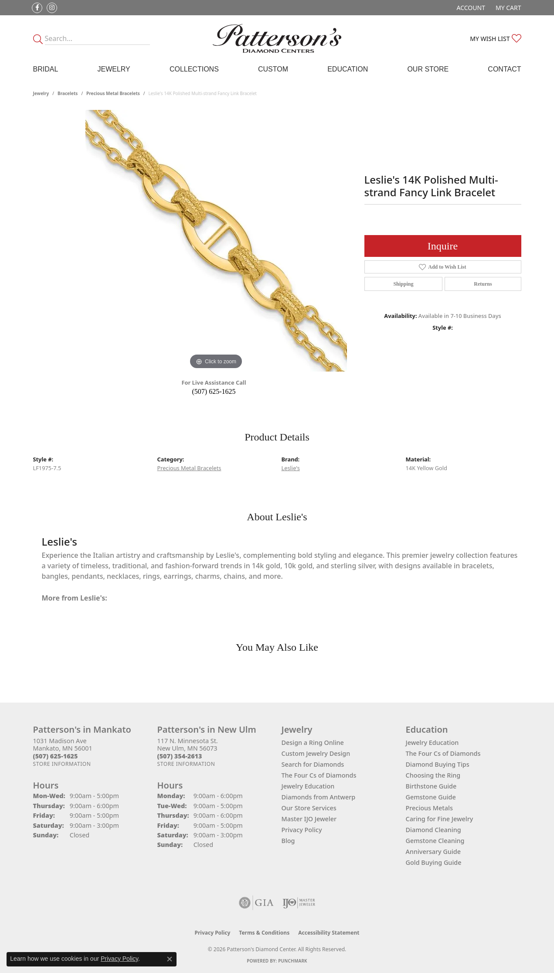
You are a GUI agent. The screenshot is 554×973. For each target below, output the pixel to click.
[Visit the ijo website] (298, 903)
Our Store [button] (428, 69)
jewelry (41, 93)
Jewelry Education (308, 786)
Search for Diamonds (313, 764)
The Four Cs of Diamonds (319, 775)
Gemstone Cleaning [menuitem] (435, 840)
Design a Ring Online (313, 742)
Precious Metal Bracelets (113, 93)
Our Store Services (309, 808)
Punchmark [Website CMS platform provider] (292, 961)
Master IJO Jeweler (309, 819)
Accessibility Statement (328, 932)
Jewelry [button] (113, 69)
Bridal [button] (45, 69)
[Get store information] (62, 764)
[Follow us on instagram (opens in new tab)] (52, 8)
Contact (504, 69)
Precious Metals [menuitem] (429, 808)
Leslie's (291, 468)
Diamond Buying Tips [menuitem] (437, 764)
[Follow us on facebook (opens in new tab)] (37, 8)
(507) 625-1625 (214, 391)
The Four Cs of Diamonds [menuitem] (443, 753)
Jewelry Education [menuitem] (432, 742)
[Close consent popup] (169, 959)
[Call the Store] (55, 756)
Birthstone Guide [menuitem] (431, 786)
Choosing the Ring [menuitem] (433, 775)
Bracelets (68, 93)
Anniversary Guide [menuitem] (433, 851)
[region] (216, 241)
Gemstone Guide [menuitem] (431, 797)
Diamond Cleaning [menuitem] (433, 830)
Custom (273, 69)
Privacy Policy (302, 830)
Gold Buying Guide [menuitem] (434, 862)
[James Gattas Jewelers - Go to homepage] (277, 38)
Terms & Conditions (264, 932)
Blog (288, 840)
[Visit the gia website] (256, 903)
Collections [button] (194, 69)
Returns (483, 284)
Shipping (403, 284)
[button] (470, 7)
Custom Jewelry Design (316, 753)
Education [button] (347, 69)
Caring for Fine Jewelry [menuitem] (439, 819)
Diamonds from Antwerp (319, 797)
